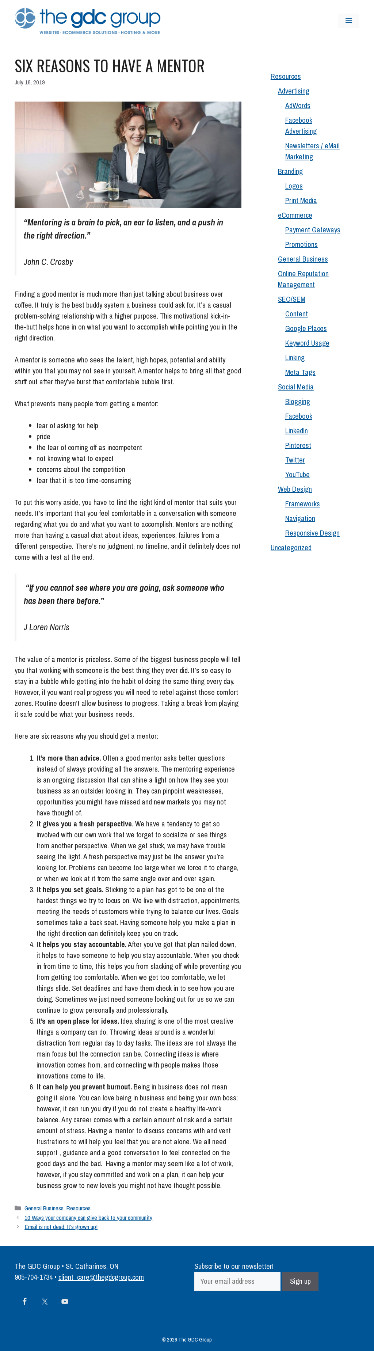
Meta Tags (300, 372)
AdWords (297, 105)
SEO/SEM (291, 299)
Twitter (295, 460)
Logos (294, 186)
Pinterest (298, 445)
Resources (78, 1208)
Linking (295, 357)
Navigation (300, 518)
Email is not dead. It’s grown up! (61, 1226)
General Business (44, 1208)
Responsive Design (312, 533)
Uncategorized (291, 547)
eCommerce (295, 215)
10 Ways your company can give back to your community (88, 1217)
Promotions (301, 244)
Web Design (295, 489)
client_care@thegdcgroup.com (101, 1277)
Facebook (298, 416)
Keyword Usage (307, 343)
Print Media (301, 200)
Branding (290, 171)
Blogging (297, 401)
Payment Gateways (312, 230)
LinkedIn (296, 430)
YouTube (297, 474)
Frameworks (302, 504)
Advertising (293, 91)
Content (296, 314)
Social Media (296, 387)
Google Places (306, 328)
